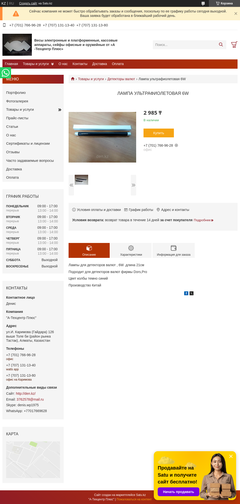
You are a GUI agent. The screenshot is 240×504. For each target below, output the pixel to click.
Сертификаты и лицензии (28, 143)
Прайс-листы (17, 118)
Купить (158, 133)
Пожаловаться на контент (134, 499)
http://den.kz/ (26, 393)
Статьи (12, 126)
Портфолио (16, 92)
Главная (11, 64)
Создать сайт (28, 3)
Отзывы (13, 152)
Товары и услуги (36, 64)
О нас (63, 64)
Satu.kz (141, 495)
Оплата (118, 64)
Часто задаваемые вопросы (30, 160)
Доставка (99, 64)
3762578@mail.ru (30, 399)
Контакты (79, 64)
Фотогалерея (17, 101)
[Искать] (220, 44)
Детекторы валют (121, 79)
